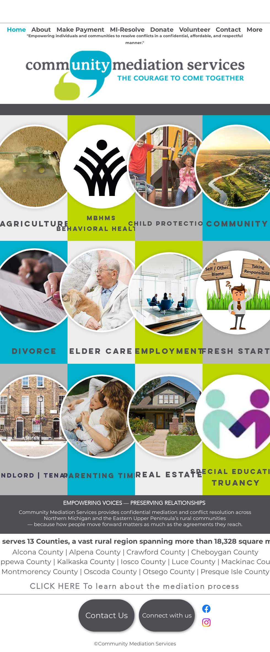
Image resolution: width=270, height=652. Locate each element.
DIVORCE (34, 351)
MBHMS (101, 218)
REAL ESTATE (170, 474)
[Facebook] (206, 608)
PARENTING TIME (101, 475)
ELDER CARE (101, 351)
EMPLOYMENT (169, 351)
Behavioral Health (101, 229)
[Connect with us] (167, 615)
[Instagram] (206, 622)
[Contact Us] (106, 615)
